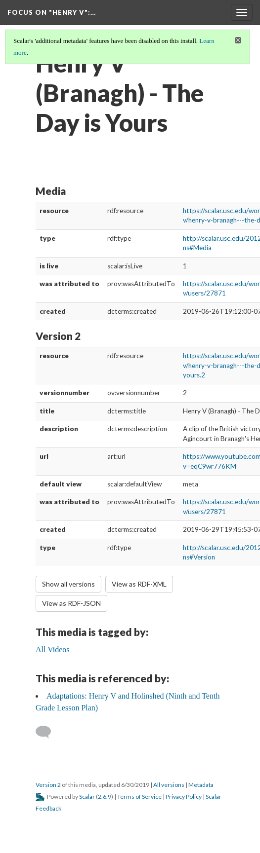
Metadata (201, 784)
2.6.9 (104, 796)
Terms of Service (139, 796)
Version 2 (48, 784)
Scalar (87, 796)
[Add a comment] (48, 732)
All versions (168, 784)
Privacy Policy (184, 796)
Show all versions (68, 584)
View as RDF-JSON (71, 603)
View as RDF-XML (139, 584)
